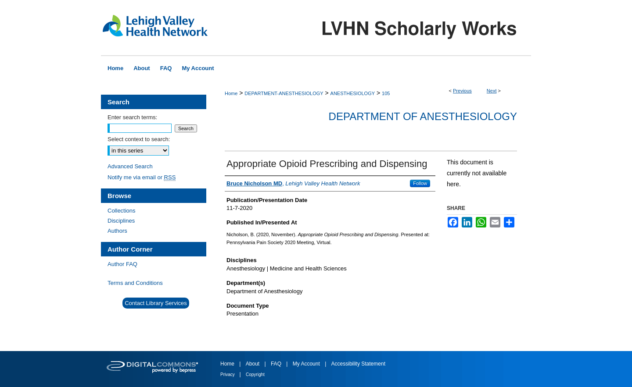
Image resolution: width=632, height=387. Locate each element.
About (253, 364)
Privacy (228, 374)
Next (492, 90)
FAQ (277, 364)
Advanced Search (130, 166)
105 (386, 93)
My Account (307, 364)
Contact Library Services (156, 303)
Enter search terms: (132, 117)
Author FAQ (122, 264)
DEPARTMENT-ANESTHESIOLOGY (283, 93)
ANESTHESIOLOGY (352, 93)
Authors (117, 230)
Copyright (255, 374)
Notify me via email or (142, 177)
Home (231, 93)
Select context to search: (139, 139)
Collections (122, 210)
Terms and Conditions (135, 283)
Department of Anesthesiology (423, 116)
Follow (420, 183)
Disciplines (121, 220)
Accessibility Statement (358, 364)
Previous (462, 90)
